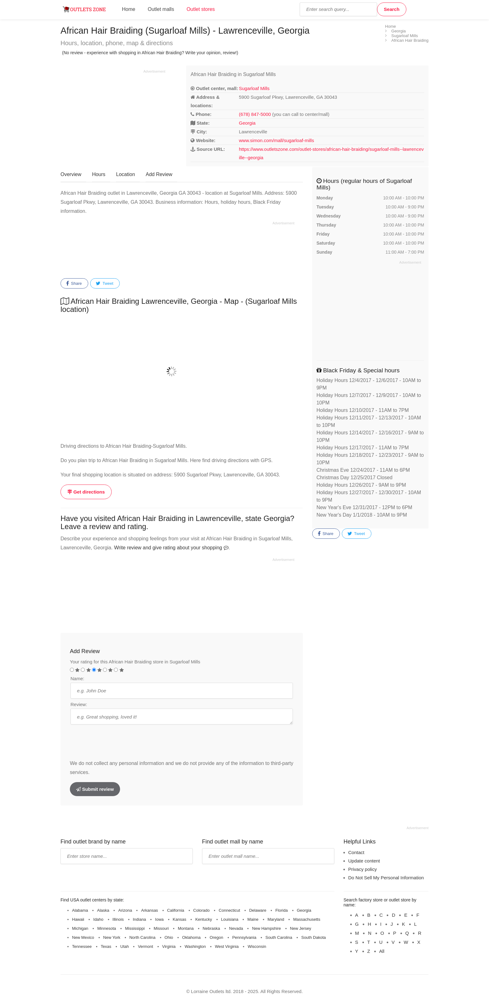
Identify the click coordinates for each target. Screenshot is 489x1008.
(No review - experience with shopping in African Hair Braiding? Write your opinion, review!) (150, 52)
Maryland (276, 919)
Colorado (201, 910)
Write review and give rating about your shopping (171, 547)
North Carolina (142, 937)
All (382, 951)
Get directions (86, 491)
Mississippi (135, 928)
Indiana (139, 919)
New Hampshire (266, 928)
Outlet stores (200, 9)
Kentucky (203, 919)
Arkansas (149, 910)
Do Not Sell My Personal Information (386, 877)
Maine (252, 919)
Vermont (145, 946)
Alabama (80, 910)
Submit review (95, 789)
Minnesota (106, 928)
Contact (356, 852)
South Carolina (278, 937)
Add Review (159, 174)
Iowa (159, 919)
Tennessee (82, 946)
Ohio (169, 937)
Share (74, 283)
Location (125, 174)
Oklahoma (191, 937)
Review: (78, 704)
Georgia (247, 123)
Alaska (103, 910)
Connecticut (229, 910)
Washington (195, 946)
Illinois (118, 919)
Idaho (98, 919)
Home (128, 9)
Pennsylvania (244, 937)
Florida (281, 910)
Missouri (161, 928)
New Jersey (300, 928)
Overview (71, 174)
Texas (106, 946)
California (175, 910)
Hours (98, 174)
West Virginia (227, 946)
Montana (186, 928)
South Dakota (313, 937)
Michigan (80, 928)
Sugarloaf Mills (254, 88)
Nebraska (211, 928)
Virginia (169, 946)
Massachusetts (306, 919)
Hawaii (78, 919)
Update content (364, 860)
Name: (77, 678)
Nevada (236, 928)
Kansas (179, 919)
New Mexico (83, 937)
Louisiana (230, 919)
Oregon (216, 937)
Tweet (104, 283)
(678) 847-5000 (255, 114)
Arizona (125, 910)
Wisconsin (257, 946)
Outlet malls (161, 9)
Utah (124, 946)
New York (111, 937)
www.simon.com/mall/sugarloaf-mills (276, 140)
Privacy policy (362, 869)
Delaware (257, 910)
